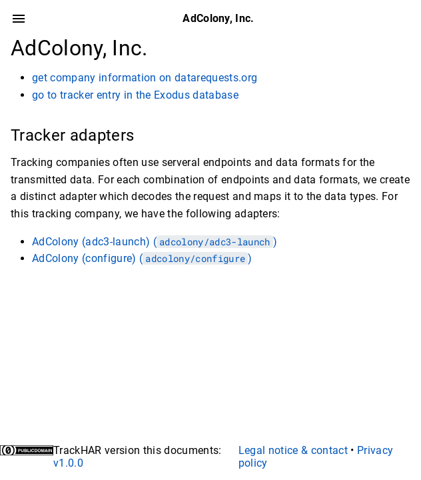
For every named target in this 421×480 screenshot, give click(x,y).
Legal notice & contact (293, 450)
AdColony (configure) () (142, 258)
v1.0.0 (68, 463)
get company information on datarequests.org (144, 77)
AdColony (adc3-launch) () (154, 241)
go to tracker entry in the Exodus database (135, 95)
